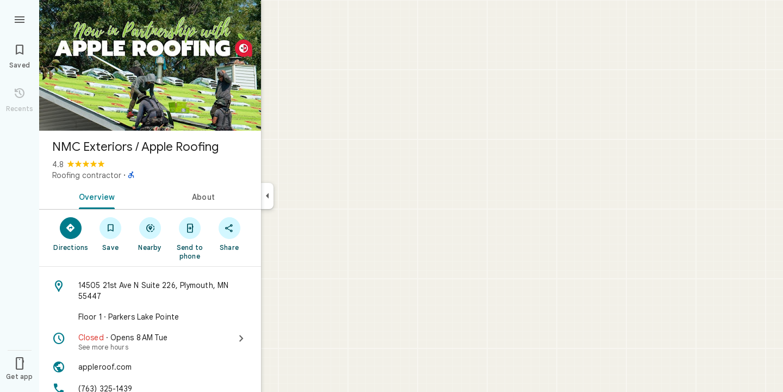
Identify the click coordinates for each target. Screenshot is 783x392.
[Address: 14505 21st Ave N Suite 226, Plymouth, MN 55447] (150, 290)
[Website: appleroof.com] (150, 367)
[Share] (229, 233)
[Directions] (71, 233)
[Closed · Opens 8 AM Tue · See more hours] (150, 342)
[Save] (110, 233)
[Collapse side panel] (267, 196)
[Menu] (19, 18)
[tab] (94, 196)
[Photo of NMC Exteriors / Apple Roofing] (150, 65)
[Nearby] (150, 233)
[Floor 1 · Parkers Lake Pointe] (150, 317)
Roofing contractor (86, 175)
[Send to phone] (189, 238)
